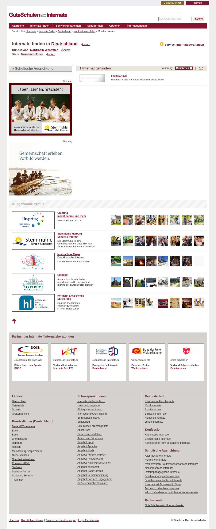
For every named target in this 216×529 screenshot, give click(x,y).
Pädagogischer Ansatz (90, 409)
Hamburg (17, 442)
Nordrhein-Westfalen (84, 31)
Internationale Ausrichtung (92, 413)
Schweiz (17, 409)
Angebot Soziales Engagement (94, 479)
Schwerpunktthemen (68, 25)
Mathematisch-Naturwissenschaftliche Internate (171, 464)
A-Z (201, 68)
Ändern (86, 44)
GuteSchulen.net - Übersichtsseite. (164, 505)
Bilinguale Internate (156, 413)
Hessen (16, 446)
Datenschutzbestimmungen (61, 520)
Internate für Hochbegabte (159, 401)
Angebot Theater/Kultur (90, 458)
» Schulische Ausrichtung (33, 68)
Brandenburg (19, 438)
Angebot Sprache (87, 446)
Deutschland (64, 31)
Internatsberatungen (190, 44)
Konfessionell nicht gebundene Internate (167, 442)
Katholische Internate (157, 434)
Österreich (18, 405)
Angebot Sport (85, 442)
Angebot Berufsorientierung (92, 475)
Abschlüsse (83, 430)
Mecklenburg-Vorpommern (27, 451)
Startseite (18, 25)
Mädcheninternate (155, 417)
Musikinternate (153, 405)
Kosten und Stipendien (90, 438)
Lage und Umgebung (89, 405)
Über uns (14, 520)
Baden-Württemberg (23, 426)
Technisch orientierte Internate (162, 488)
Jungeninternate (154, 421)
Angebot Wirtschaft (88, 466)
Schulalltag (83, 421)
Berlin (15, 434)
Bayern (16, 430)
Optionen (114, 25)
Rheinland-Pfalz (21, 463)
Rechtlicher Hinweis (32, 520)
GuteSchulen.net (172, 2)
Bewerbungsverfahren (89, 434)
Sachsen (17, 467)
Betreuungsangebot (88, 417)
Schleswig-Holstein (22, 475)
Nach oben (14, 321)
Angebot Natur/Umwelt (90, 470)
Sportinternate (153, 409)
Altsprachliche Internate (158, 455)
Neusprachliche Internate (159, 468)
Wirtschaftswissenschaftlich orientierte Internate (171, 492)
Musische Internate (155, 459)
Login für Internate (88, 520)
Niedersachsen (20, 455)
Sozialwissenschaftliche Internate (163, 480)
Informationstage (137, 25)
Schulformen (95, 25)
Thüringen (17, 479)
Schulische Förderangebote (92, 426)
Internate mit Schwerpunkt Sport (163, 484)
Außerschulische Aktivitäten (92, 483)
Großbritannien (20, 413)
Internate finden (39, 25)
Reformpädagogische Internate (162, 472)
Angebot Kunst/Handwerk (91, 454)
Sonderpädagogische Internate (162, 476)
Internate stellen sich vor (91, 401)
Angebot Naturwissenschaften (94, 462)
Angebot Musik (85, 450)
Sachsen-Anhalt (21, 471)
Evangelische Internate (158, 438)
